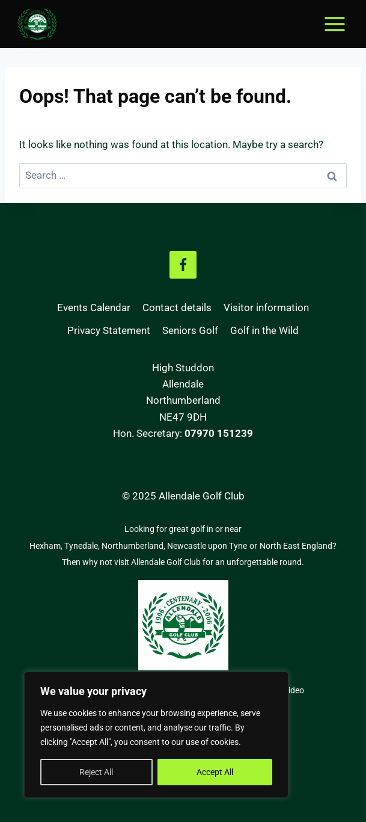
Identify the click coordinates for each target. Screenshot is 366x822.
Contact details (177, 307)
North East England (296, 546)
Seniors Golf (190, 330)
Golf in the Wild (264, 330)
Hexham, (46, 546)
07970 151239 (219, 433)
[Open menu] (334, 23)
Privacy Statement (108, 330)
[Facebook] (183, 265)
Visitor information (266, 307)
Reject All (96, 772)
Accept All (215, 772)
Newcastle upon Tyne (207, 546)
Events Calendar (93, 307)
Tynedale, (83, 546)
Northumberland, (134, 546)
